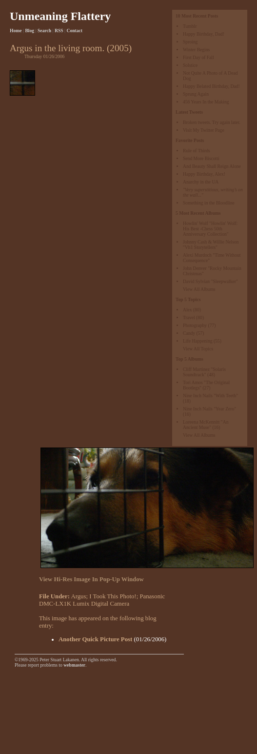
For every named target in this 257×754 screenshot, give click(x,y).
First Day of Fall (198, 57)
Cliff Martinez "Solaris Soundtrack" (204, 372)
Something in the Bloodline (209, 202)
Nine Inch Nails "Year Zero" (209, 408)
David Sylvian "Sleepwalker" (210, 281)
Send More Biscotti (201, 158)
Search (44, 30)
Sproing (190, 41)
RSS (59, 30)
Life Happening (197, 341)
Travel (189, 317)
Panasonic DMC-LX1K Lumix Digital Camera (102, 600)
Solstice (190, 65)
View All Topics (198, 348)
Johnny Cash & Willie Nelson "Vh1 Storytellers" (211, 244)
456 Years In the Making (206, 101)
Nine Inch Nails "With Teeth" (210, 395)
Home (16, 30)
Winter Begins (196, 49)
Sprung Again (196, 94)
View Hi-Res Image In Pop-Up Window (91, 579)
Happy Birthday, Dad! (203, 34)
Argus (78, 596)
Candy (189, 333)
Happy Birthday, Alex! (204, 174)
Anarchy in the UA (200, 181)
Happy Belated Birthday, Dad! (211, 86)
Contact (75, 30)
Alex (187, 309)
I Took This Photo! (112, 596)
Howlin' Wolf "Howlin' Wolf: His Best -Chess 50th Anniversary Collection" (210, 229)
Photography (195, 325)
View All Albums (199, 289)
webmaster (74, 665)
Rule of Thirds (196, 150)
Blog (29, 30)
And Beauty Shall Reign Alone (212, 166)
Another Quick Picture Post (95, 639)
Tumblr (190, 26)
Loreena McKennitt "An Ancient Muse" (205, 424)
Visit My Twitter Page (203, 130)
